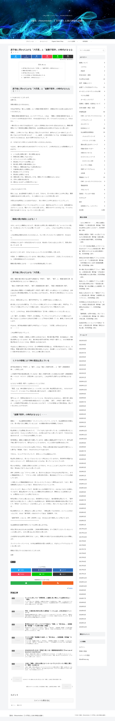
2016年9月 (82, 590)
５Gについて (93, 189)
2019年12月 (83, 430)
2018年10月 (83, 488)
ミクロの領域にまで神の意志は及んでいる (33, 76)
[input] (92, 50)
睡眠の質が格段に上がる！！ (29, 71)
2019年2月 (82, 471)
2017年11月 (83, 533)
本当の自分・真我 (92, 75)
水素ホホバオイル (93, 153)
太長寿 (93, 173)
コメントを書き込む (42, 704)
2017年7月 (82, 549)
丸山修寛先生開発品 (93, 132)
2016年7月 (82, 598)
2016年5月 (82, 606)
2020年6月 (82, 406)
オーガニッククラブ (93, 99)
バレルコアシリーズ (93, 136)
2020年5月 (82, 410)
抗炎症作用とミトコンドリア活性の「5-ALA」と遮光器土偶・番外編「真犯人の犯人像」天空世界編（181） (91, 325)
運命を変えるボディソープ (93, 144)
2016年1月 (82, 623)
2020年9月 (82, 394)
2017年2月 (82, 570)
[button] (103, 50)
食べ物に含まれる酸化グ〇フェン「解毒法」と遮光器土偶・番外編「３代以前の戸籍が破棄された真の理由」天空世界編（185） (92, 273)
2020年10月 (83, 389)
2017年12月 (83, 529)
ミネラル (93, 67)
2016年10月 (83, 586)
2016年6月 (82, 602)
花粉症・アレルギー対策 (92, 193)
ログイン (82, 647)
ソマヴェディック (93, 120)
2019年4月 (82, 463)
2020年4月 (82, 414)
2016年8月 (82, 594)
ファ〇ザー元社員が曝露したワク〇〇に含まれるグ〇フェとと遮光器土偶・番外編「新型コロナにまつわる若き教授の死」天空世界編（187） (92, 249)
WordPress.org (84, 659)
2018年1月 (82, 525)
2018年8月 (82, 496)
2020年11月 (83, 385)
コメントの (84, 655)
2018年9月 (82, 492)
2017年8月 (82, 545)
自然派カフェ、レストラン (93, 206)
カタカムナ (92, 197)
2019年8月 (82, 447)
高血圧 (93, 71)
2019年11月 (83, 434)
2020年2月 (82, 422)
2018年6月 (82, 504)
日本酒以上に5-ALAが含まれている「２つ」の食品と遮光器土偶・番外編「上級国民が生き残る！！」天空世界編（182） (92, 305)
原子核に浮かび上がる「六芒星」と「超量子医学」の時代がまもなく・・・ (42, 68)
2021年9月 (82, 344)
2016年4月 (82, 610)
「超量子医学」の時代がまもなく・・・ (32, 78)
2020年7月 (82, 402)
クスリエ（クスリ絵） (93, 140)
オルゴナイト (93, 124)
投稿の (83, 651)
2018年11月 (83, 484)
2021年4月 (82, 365)
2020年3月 (82, 418)
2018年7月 (82, 500)
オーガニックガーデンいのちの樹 (92, 91)
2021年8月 (82, 349)
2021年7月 (82, 353)
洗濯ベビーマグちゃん (93, 169)
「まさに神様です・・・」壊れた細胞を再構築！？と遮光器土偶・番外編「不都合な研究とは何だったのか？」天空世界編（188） (92, 226)
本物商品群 (92, 112)
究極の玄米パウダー (93, 148)
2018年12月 (83, 479)
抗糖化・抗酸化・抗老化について (92, 103)
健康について (92, 62)
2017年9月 (82, 541)
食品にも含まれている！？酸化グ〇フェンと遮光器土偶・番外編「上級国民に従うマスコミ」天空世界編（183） (92, 295)
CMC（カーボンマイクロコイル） (93, 116)
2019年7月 (82, 451)
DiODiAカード (93, 128)
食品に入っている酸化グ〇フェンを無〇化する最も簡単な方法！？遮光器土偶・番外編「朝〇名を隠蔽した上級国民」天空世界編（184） (92, 285)
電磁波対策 (93, 185)
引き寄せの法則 (92, 79)
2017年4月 (82, 561)
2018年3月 (82, 516)
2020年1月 (82, 426)
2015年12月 (83, 627)
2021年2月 (82, 373)
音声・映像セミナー (92, 83)
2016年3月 (82, 614)
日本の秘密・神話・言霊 (92, 108)
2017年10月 (83, 537)
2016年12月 (83, 578)
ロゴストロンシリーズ (93, 157)
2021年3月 (82, 369)
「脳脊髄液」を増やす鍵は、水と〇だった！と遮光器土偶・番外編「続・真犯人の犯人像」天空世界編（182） (92, 316)
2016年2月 (82, 619)
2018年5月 (82, 508)
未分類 (13, 563)
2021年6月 (82, 357)
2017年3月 (82, 565)
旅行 (92, 202)
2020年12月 (83, 381)
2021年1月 (82, 377)
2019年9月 (82, 443)
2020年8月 (82, 398)
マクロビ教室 (93, 95)
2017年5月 (82, 557)
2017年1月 (82, 574)
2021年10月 (83, 340)
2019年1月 (82, 475)
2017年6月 (82, 553)
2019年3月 (82, 467)
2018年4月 (82, 512)
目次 (39, 64)
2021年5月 (82, 361)
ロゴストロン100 (93, 161)
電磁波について (92, 177)
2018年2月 (82, 520)
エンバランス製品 (93, 165)
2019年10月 (83, 439)
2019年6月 (82, 455)
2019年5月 (82, 459)
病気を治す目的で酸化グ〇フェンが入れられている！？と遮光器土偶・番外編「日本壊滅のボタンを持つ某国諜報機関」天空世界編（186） (92, 261)
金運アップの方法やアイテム (92, 87)
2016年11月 (83, 582)
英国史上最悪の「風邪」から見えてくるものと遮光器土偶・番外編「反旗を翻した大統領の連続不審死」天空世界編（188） (92, 238)
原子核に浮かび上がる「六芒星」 (30, 73)
